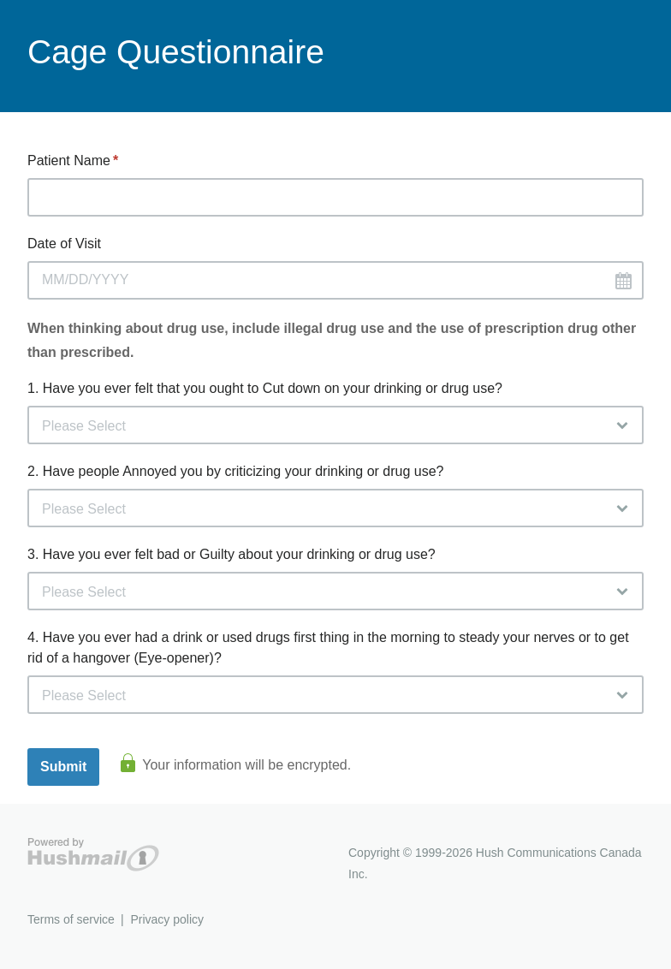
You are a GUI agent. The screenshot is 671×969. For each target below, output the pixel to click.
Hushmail (93, 854)
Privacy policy (167, 919)
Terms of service (71, 919)
